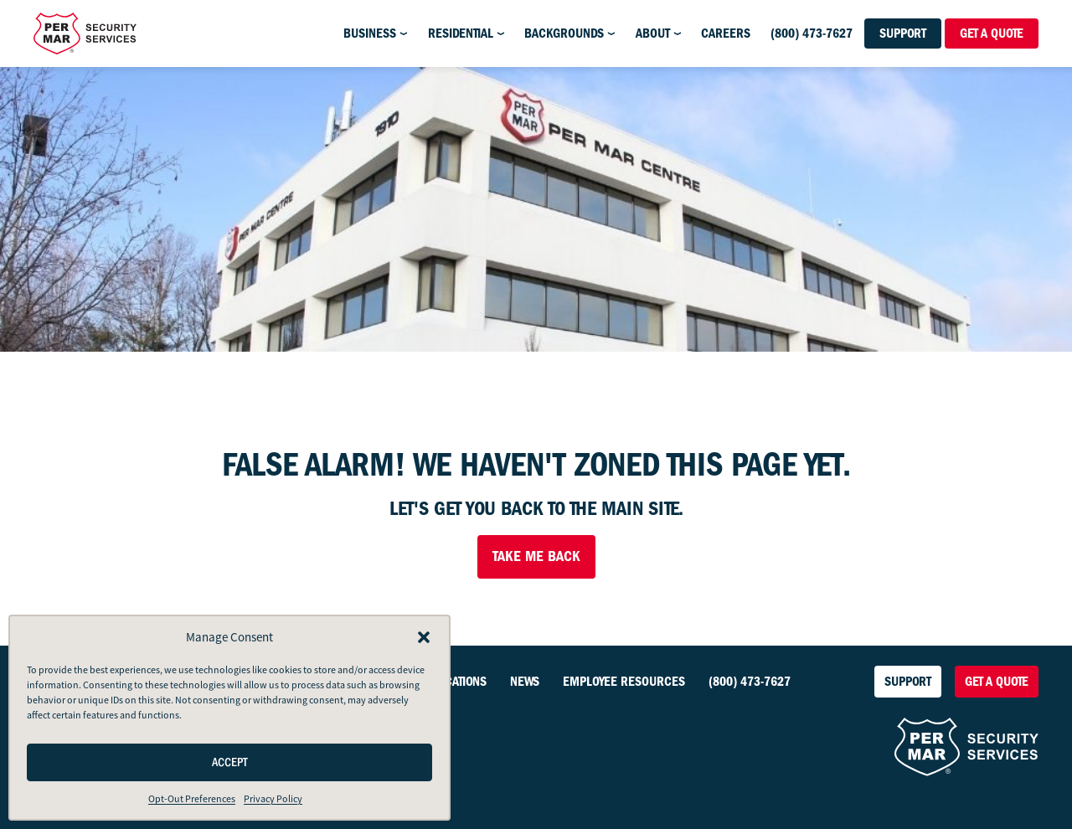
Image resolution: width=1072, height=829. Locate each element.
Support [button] (902, 33)
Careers (725, 33)
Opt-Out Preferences (191, 799)
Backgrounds (564, 33)
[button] (423, 637)
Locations (459, 681)
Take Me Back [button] (536, 556)
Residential (460, 33)
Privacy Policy (273, 799)
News (524, 681)
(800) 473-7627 (811, 33)
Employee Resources (624, 681)
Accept (230, 762)
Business (369, 33)
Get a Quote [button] (991, 33)
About (653, 33)
